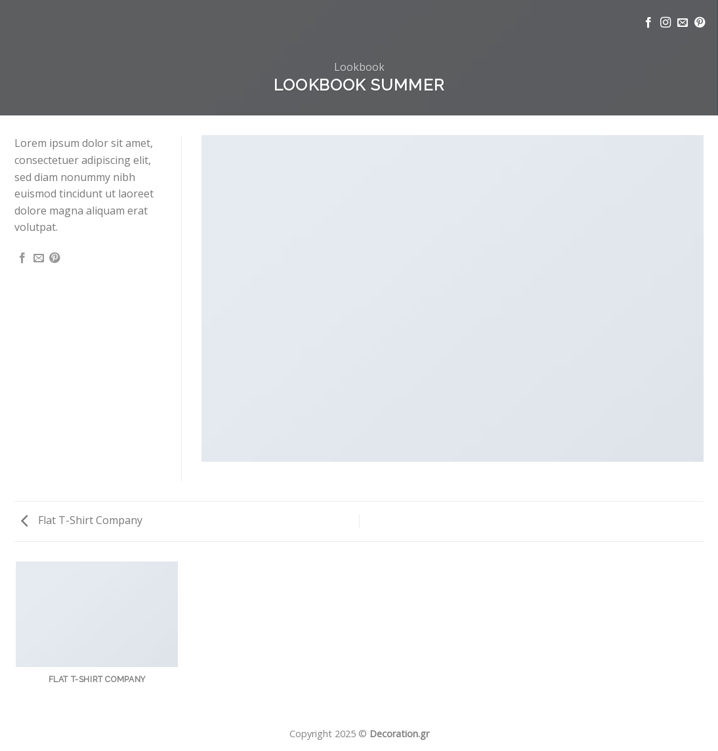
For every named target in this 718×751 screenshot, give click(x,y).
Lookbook (359, 67)
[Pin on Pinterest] (54, 258)
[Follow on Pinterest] (699, 23)
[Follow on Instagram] (665, 23)
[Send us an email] (682, 23)
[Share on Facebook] (22, 258)
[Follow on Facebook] (648, 23)
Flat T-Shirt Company (81, 520)
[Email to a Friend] (38, 258)
